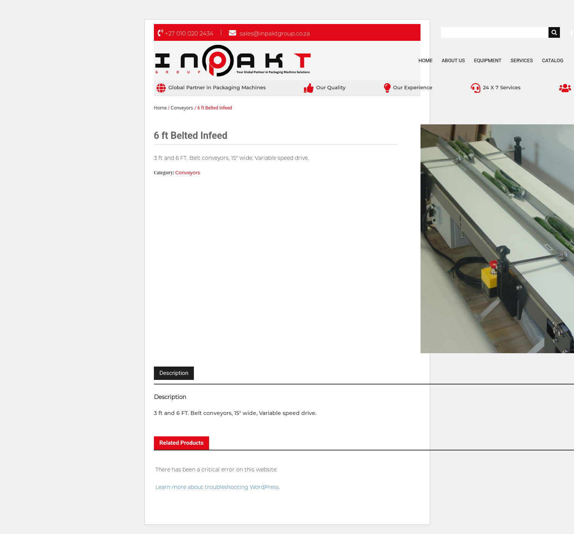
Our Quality (324, 87)
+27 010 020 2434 (185, 33)
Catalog (552, 60)
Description (174, 373)
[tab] (174, 373)
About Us (453, 60)
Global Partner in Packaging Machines (211, 87)
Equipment (487, 60)
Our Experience (408, 87)
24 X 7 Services (496, 87)
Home (426, 60)
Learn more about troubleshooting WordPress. (217, 487)
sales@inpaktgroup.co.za (269, 33)
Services (522, 60)
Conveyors (182, 108)
